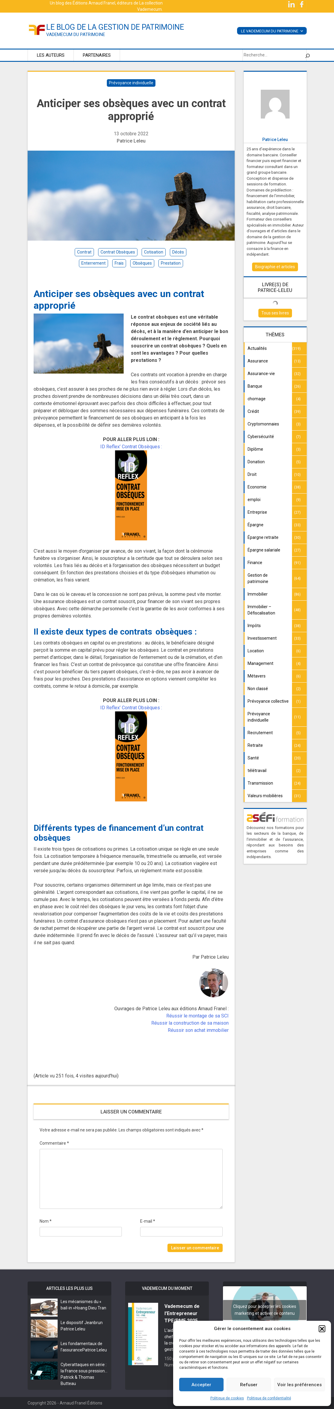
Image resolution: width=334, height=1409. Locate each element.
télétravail (257, 770)
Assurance (258, 361)
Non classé (258, 688)
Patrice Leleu (131, 141)
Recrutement (260, 732)
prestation (171, 263)
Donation (256, 461)
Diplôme (255, 449)
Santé (253, 758)
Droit (252, 474)
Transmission (260, 783)
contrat (84, 252)
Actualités (257, 348)
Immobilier (258, 594)
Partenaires (97, 55)
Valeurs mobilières (265, 795)
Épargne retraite (263, 537)
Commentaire (54, 1143)
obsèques (142, 263)
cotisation (153, 252)
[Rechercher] (307, 55)
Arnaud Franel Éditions (81, 1403)
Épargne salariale (264, 550)
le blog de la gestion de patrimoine (115, 27)
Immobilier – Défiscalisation (261, 609)
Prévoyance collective (268, 701)
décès (178, 252)
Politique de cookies (227, 1398)
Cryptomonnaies (263, 424)
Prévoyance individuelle (131, 82)
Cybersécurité (261, 436)
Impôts (254, 625)
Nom (46, 1221)
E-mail (147, 1221)
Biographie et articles (275, 266)
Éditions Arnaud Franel (94, 3)
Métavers (257, 676)
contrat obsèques (118, 252)
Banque (255, 386)
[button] (322, 1329)
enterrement (93, 263)
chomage (257, 398)
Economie (257, 487)
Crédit (253, 411)
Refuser (248, 1384)
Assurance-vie (261, 373)
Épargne (255, 524)
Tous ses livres (275, 313)
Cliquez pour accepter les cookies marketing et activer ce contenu (264, 1310)
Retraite (255, 745)
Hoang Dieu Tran (90, 1307)
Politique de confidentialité (269, 1398)
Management (260, 663)
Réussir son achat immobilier (198, 1030)
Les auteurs (51, 55)
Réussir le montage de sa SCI (197, 1016)
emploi (254, 499)
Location (256, 650)
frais (119, 263)
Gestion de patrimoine (258, 578)
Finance (255, 562)
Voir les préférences (299, 1384)
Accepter (201, 1384)
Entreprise (257, 512)
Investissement (262, 638)
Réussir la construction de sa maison (190, 1023)
